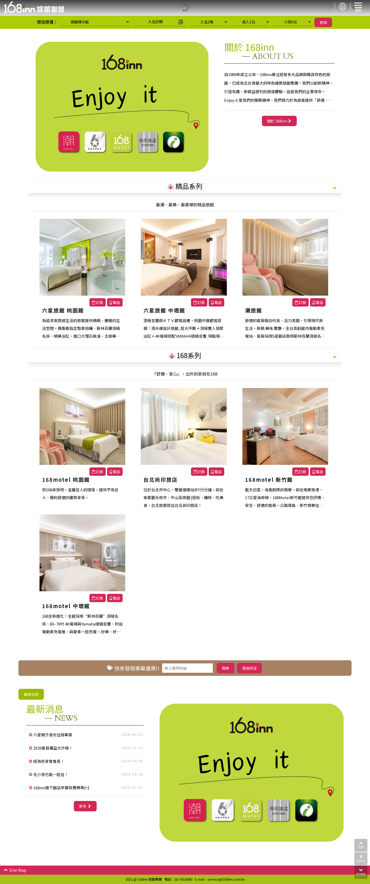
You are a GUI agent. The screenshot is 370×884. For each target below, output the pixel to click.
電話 (115, 302)
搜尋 (225, 668)
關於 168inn (277, 121)
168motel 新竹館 (269, 479)
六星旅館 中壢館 (164, 310)
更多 (83, 806)
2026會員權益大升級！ (53, 748)
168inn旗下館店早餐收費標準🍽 (61, 787)
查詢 (323, 22)
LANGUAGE (342, 6)
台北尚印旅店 (160, 479)
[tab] (185, 186)
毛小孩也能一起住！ (50, 774)
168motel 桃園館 (66, 479)
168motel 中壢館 (66, 606)
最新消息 (31, 694)
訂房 (97, 302)
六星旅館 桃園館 (63, 310)
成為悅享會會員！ (48, 761)
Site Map (14, 870)
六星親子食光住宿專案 (52, 734)
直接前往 (249, 668)
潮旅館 (253, 310)
